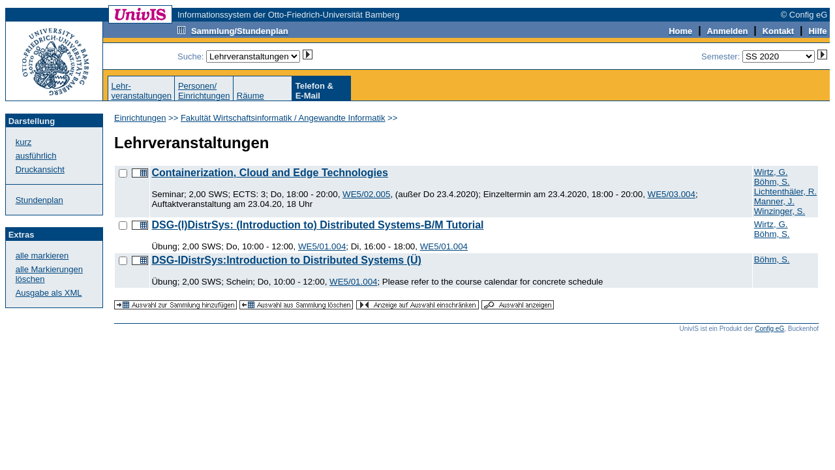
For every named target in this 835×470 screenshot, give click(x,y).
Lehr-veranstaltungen (141, 91)
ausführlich (36, 156)
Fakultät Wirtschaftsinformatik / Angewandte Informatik (283, 118)
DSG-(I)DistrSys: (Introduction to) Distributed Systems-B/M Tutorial (317, 224)
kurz (24, 142)
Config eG (769, 328)
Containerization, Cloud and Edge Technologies (269, 172)
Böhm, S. (772, 182)
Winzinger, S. (780, 211)
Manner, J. (774, 201)
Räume (250, 96)
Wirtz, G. (771, 172)
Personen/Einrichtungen (204, 91)
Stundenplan (39, 200)
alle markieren (42, 255)
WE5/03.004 (671, 194)
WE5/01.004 (322, 246)
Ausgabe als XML (49, 293)
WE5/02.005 (366, 194)
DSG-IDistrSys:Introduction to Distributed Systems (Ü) (286, 260)
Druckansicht (40, 169)
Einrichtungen (140, 118)
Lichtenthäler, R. (785, 191)
